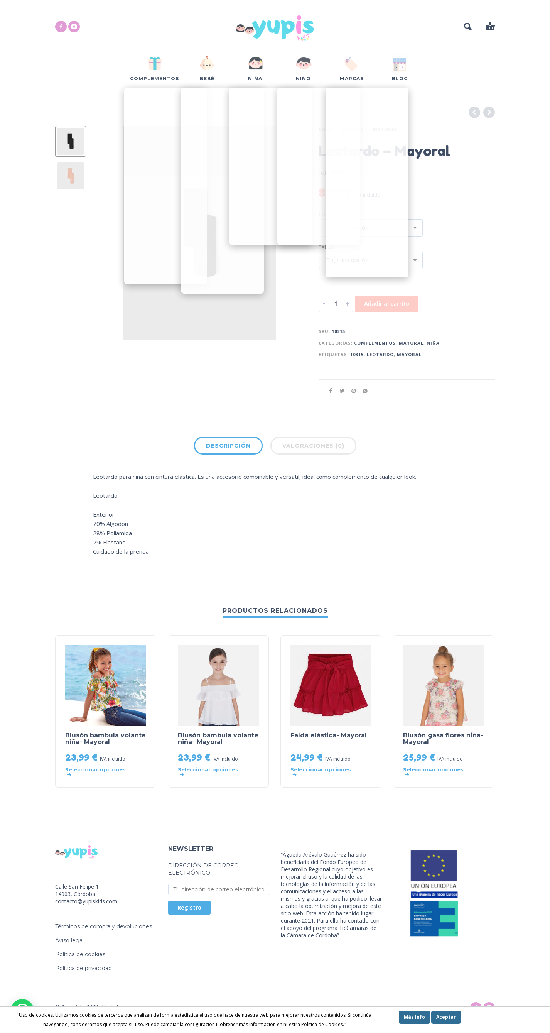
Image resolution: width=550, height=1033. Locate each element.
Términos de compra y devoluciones (103, 926)
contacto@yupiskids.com (86, 901)
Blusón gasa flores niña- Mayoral (443, 739)
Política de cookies (80, 954)
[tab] (228, 447)
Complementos (375, 343)
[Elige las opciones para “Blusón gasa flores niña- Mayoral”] (436, 772)
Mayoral (385, 129)
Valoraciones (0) (313, 445)
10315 (357, 354)
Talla (326, 247)
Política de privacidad (83, 968)
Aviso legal (69, 940)
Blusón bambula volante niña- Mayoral (105, 739)
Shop (325, 129)
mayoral (409, 354)
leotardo (380, 354)
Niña (433, 343)
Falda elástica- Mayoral (328, 735)
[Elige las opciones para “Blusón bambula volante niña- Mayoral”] (98, 772)
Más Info (414, 1017)
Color (327, 214)
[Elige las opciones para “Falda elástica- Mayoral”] (323, 772)
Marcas (352, 129)
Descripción (228, 445)
